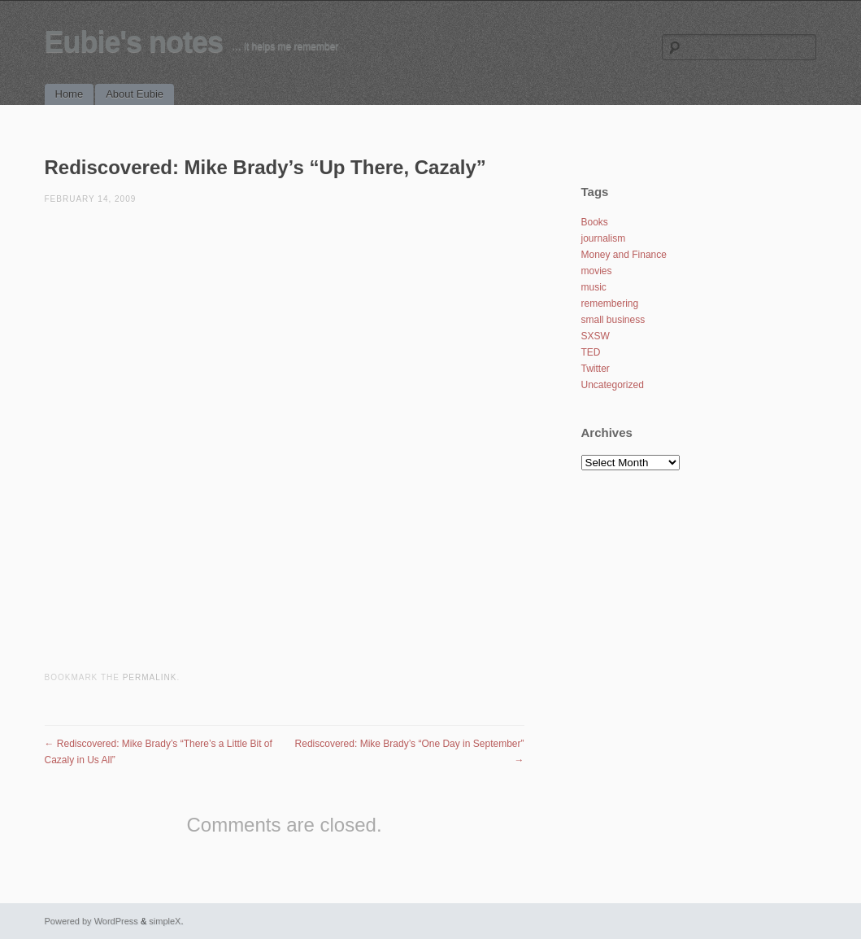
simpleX (164, 921)
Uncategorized (612, 385)
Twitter (595, 368)
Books (594, 222)
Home (69, 94)
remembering (610, 303)
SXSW (595, 336)
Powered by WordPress (91, 921)
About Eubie (134, 94)
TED (591, 352)
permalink (150, 677)
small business (613, 319)
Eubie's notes (134, 42)
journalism (603, 238)
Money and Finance (624, 254)
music (594, 287)
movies (596, 271)
